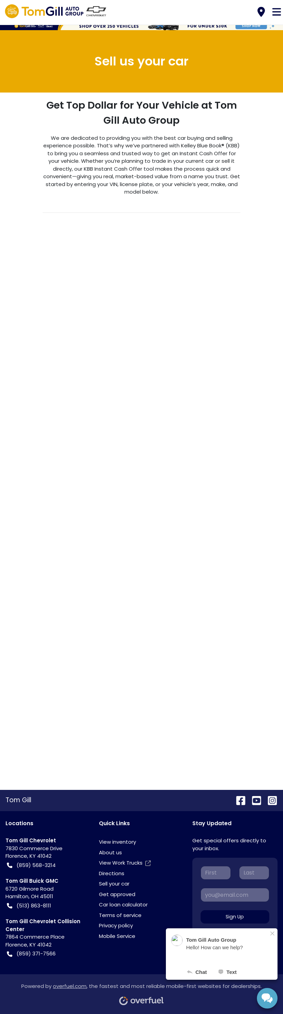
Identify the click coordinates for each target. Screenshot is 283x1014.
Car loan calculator (123, 904)
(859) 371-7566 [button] (31, 954)
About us (110, 852)
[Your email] (235, 895)
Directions (111, 873)
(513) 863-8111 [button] (29, 906)
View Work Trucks (125, 863)
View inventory (117, 841)
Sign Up (235, 916)
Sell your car (114, 883)
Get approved (117, 894)
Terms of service (120, 915)
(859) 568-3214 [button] (31, 865)
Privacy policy (116, 925)
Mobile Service (117, 936)
